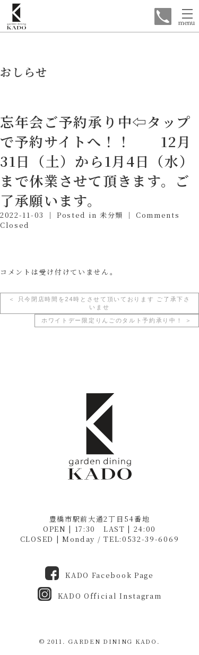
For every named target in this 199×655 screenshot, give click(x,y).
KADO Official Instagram (100, 596)
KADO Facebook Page (99, 575)
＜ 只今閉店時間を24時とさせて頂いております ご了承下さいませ (99, 303)
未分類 (111, 215)
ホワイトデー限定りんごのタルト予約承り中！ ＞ (116, 320)
